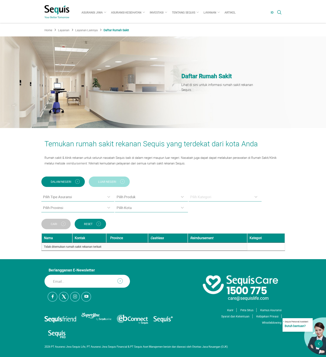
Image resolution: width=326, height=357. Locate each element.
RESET (88, 224)
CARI (54, 224)
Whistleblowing (272, 323)
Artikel (230, 12)
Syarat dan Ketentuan (235, 316)
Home (48, 30)
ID (272, 12)
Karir (230, 310)
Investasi (157, 12)
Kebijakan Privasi (267, 316)
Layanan (210, 12)
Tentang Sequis (183, 12)
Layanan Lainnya (86, 30)
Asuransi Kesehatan (126, 12)
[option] (163, 82)
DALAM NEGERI (61, 182)
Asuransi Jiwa (92, 12)
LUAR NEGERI (107, 182)
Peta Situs (246, 310)
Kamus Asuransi (271, 310)
